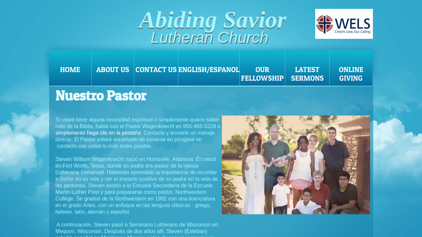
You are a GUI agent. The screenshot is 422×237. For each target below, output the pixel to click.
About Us (112, 69)
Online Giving (351, 73)
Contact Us (156, 69)
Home (70, 69)
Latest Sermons (307, 73)
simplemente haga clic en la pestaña (98, 133)
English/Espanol (208, 69)
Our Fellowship (262, 73)
